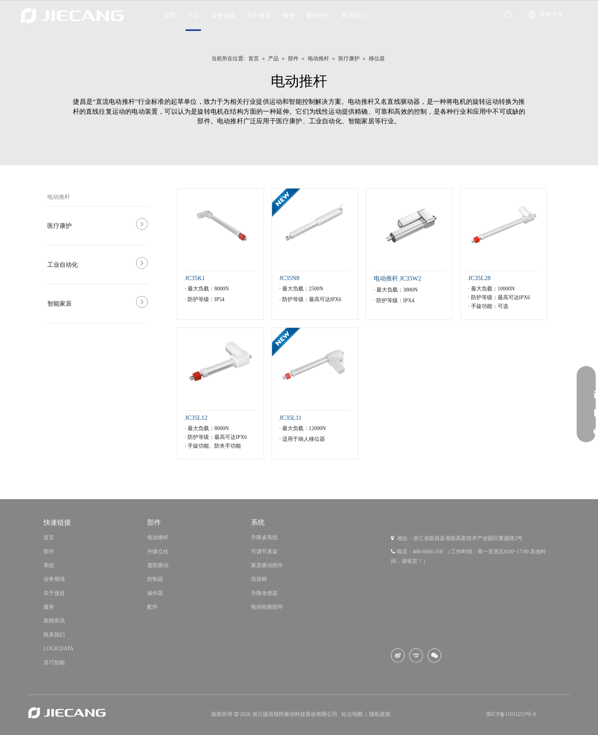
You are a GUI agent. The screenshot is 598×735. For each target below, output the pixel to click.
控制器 (155, 579)
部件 (48, 551)
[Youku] (416, 655)
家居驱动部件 (267, 565)
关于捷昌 (259, 15)
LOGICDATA (58, 648)
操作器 (155, 593)
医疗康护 (59, 225)
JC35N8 (289, 278)
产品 (193, 15)
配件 (152, 607)
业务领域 (223, 15)
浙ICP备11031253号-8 (511, 714)
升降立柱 (158, 551)
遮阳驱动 (158, 565)
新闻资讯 (54, 621)
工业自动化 (62, 264)
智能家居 (59, 303)
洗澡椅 (259, 579)
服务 (289, 15)
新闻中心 (318, 15)
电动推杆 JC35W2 (397, 278)
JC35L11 (291, 417)
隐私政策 (380, 714)
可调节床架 (264, 551)
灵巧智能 (54, 663)
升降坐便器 (264, 593)
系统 (48, 565)
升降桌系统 (264, 537)
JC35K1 (195, 278)
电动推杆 (58, 197)
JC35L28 (479, 278)
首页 (170, 15)
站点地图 (352, 714)
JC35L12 (196, 417)
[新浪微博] (398, 655)
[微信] (434, 655)
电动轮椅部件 (267, 607)
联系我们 (354, 15)
